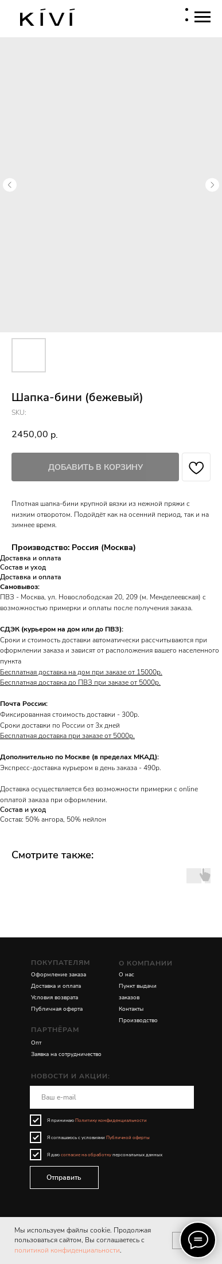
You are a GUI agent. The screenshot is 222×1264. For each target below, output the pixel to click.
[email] (112, 1097)
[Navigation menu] (202, 17)
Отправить (63, 1177)
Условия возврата (54, 998)
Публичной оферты (128, 1138)
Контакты (131, 1009)
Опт (36, 1043)
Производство (138, 1020)
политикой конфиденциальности (67, 1250)
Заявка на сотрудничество (66, 1054)
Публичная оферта (57, 1009)
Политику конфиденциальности (111, 1120)
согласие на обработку (86, 1155)
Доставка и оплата (56, 986)
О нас (126, 975)
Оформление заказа (58, 975)
